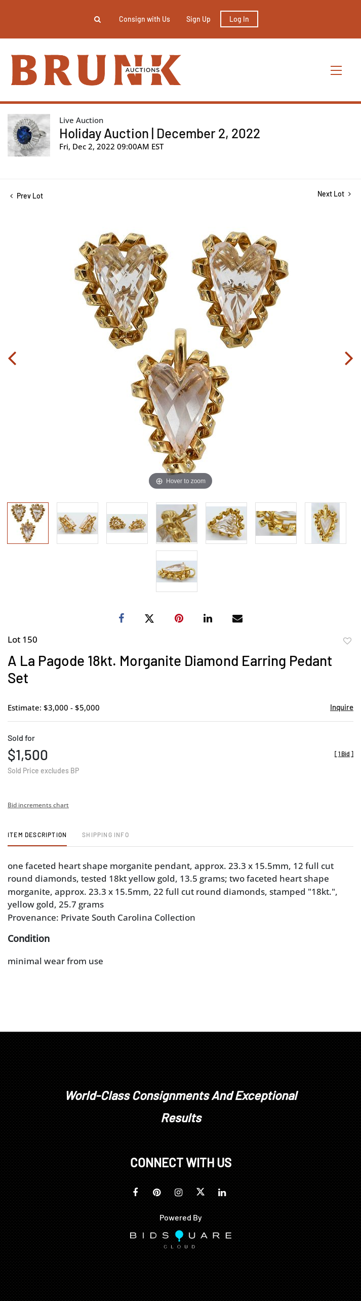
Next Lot (334, 193)
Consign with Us (144, 19)
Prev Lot (26, 195)
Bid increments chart (38, 805)
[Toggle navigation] (337, 70)
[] (344, 753)
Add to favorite (347, 641)
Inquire (341, 707)
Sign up (198, 19)
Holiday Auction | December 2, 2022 (159, 133)
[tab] (37, 838)
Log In (239, 19)
